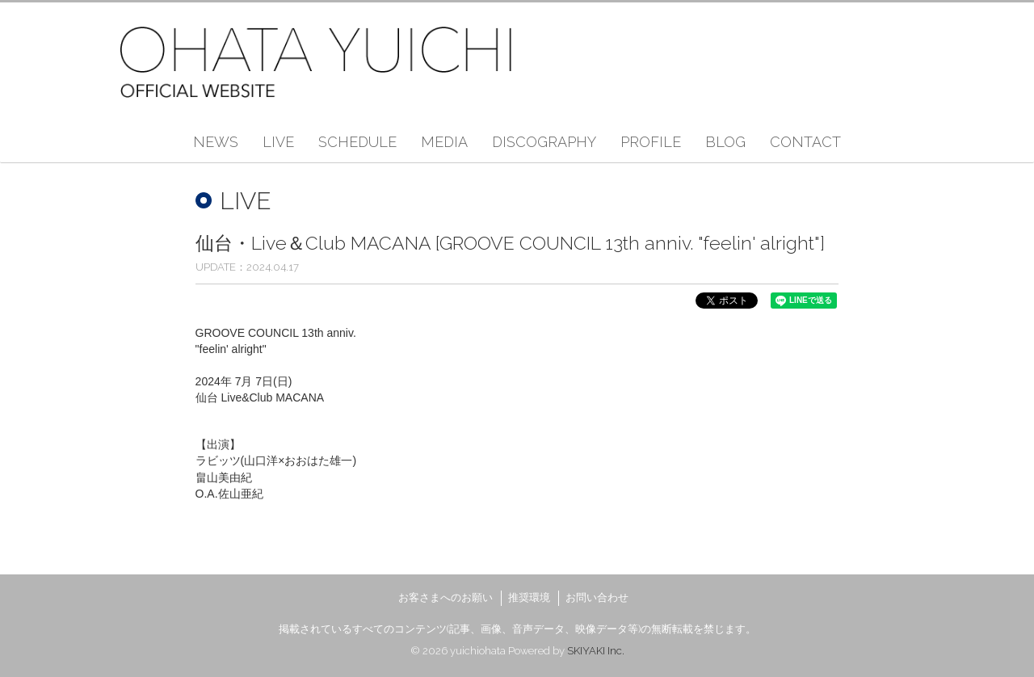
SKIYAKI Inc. (595, 651)
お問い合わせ (596, 597)
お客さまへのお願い (445, 597)
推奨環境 (529, 597)
